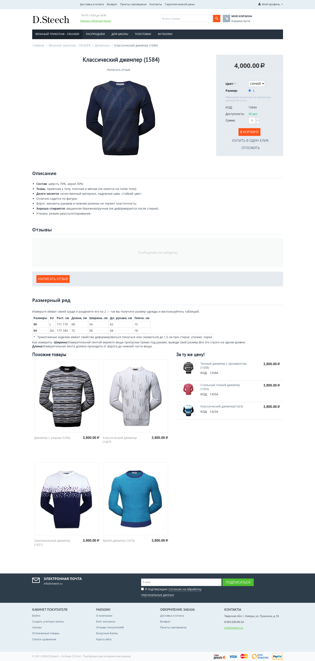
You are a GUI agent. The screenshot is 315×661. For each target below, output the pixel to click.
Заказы (37, 627)
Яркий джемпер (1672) (119, 540)
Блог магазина (105, 621)
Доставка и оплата (92, 4)
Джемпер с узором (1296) (52, 438)
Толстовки (143, 34)
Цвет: (230, 84)
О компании (104, 615)
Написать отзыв (118, 70)
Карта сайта (103, 639)
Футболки (165, 34)
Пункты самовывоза (133, 4)
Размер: (232, 91)
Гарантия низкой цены (180, 4)
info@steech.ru (233, 628)
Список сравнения (44, 639)
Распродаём (95, 34)
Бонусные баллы (107, 633)
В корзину (249, 132)
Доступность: (235, 114)
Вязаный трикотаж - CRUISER (57, 34)
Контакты (155, 4)
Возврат (112, 4)
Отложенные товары (45, 633)
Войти (36, 615)
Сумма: (231, 120)
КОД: (229, 107)
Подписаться (238, 582)
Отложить (250, 148)
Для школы (119, 34)
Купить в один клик (250, 140)
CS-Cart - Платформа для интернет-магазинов (101, 656)
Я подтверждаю (171, 591)
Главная (38, 45)
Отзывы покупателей (110, 627)
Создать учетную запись (48, 621)
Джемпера (102, 45)
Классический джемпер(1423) (221, 406)
